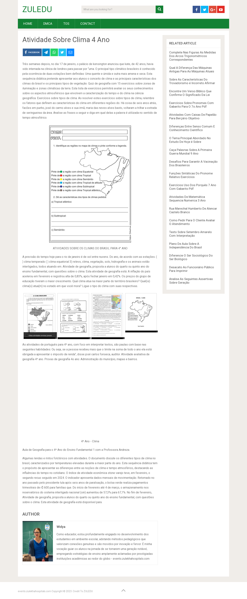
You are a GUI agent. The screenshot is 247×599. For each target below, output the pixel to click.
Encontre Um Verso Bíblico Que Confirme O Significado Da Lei (190, 93)
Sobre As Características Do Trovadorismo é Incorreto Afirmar (192, 81)
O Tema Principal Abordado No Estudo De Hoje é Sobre (190, 140)
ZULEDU (37, 9)
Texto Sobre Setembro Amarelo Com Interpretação (190, 233)
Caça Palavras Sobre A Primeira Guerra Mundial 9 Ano (190, 151)
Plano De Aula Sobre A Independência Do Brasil (185, 245)
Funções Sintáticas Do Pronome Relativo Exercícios (191, 175)
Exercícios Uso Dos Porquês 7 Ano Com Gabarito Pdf (192, 186)
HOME (27, 23)
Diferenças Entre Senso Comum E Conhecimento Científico (192, 128)
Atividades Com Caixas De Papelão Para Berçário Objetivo (192, 116)
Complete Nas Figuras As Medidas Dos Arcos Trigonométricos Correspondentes (192, 56)
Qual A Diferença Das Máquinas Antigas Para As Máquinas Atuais (191, 69)
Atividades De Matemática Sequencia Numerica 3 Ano (187, 198)
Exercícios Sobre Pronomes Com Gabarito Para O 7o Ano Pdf (191, 104)
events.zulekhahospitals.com (34, 591)
